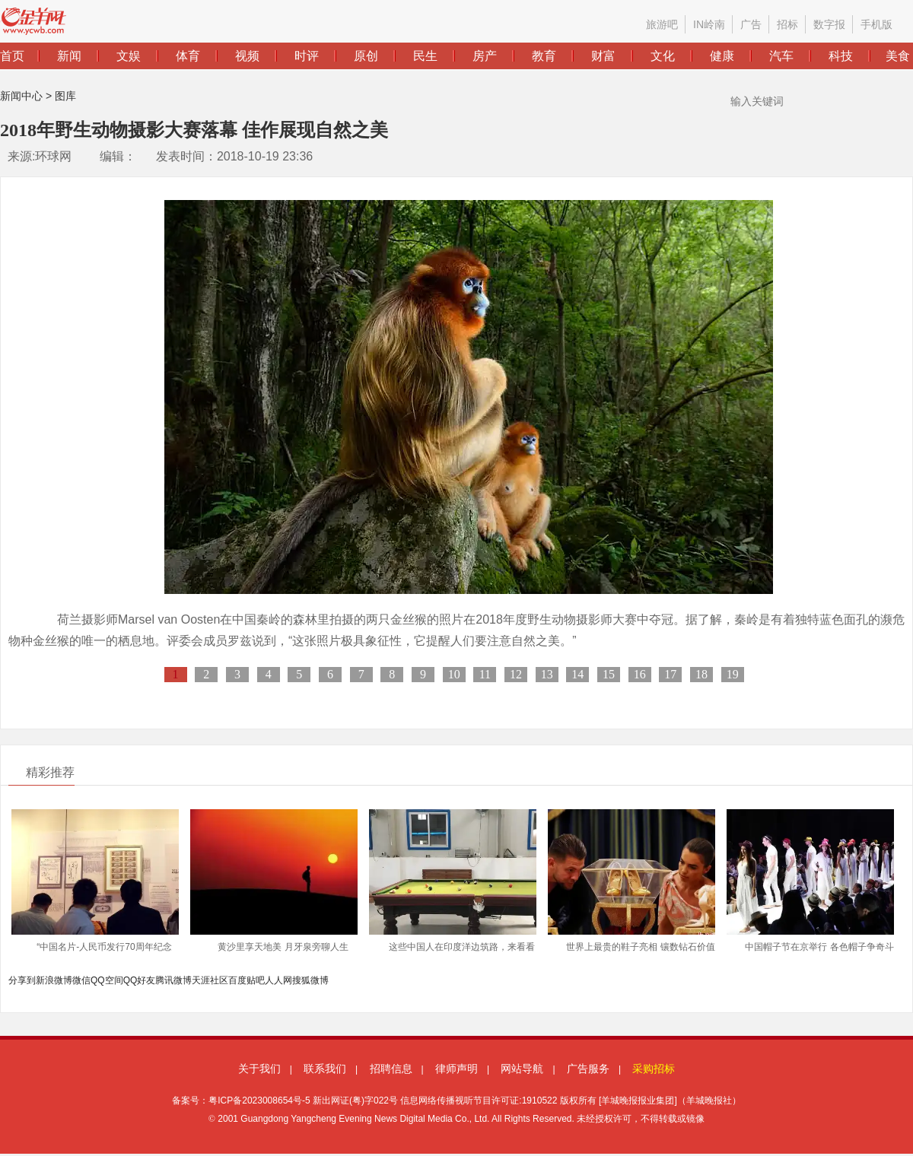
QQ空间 (107, 980)
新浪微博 (54, 980)
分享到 (22, 980)
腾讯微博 (173, 980)
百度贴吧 (246, 980)
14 (577, 674)
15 (609, 674)
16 (640, 674)
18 (701, 674)
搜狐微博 (310, 980)
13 (547, 674)
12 (516, 674)
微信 (81, 980)
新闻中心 (21, 96)
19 (733, 674)
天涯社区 (210, 980)
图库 (65, 96)
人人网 (278, 980)
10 (454, 674)
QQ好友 (139, 980)
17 (670, 674)
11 (485, 674)
